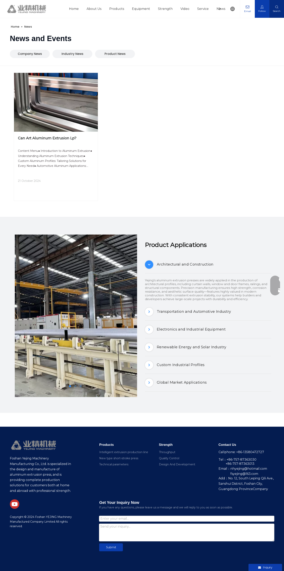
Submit (111, 547)
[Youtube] (14, 504)
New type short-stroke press (118, 458)
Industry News (72, 54)
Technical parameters (113, 464)
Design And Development (177, 464)
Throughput (167, 452)
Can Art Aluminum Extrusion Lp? (47, 138)
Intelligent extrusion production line (123, 452)
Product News (115, 54)
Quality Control (169, 458)
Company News (30, 54)
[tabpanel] (76, 316)
